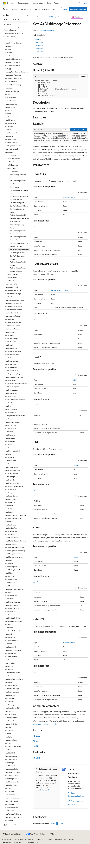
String (75, 465)
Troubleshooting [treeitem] (10, 30)
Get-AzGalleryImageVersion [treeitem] (19, 184)
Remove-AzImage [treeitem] (16, 240)
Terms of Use (6, 842)
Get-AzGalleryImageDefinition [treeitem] (18, 179)
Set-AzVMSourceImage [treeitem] (18, 256)
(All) (35, 226)
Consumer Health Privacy (64, 839)
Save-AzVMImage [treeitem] (16, 246)
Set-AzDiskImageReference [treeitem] (19, 249)
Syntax (38, 39)
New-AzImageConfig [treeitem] (17, 225)
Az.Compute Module (46, 30)
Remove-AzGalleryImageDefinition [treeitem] (18, 229)
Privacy (48, 839)
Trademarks (17, 842)
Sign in (85, 3)
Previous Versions (20, 839)
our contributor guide (44, 788)
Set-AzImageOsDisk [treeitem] (17, 253)
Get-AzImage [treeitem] (14, 187)
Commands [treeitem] (12, 155)
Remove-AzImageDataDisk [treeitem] (19, 243)
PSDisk (74, 380)
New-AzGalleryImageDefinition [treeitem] (18, 213)
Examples (39, 45)
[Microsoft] (4, 3)
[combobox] (15, 20)
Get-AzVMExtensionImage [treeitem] (19, 190)
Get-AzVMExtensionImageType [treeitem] (19, 194)
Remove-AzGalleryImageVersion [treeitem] (18, 235)
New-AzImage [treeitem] (15, 221)
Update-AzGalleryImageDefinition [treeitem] (18, 260)
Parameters (40, 48)
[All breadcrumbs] (35, 17)
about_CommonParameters (43, 724)
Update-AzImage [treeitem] (16, 271)
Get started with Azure (78, 9)
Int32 (76, 557)
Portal (65, 9)
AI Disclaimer (6, 839)
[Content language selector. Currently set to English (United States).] (12, 834)
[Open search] (79, 3)
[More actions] (86, 17)
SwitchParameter (69, 197)
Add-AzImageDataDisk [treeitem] (18, 175)
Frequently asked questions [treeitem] (14, 33)
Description (39, 42)
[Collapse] (27, 15)
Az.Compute (43, 17)
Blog (29, 839)
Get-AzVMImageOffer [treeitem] (17, 203)
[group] (60, 137)
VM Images (53, 17)
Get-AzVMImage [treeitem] (16, 199)
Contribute (39, 839)
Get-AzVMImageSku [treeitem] (17, 209)
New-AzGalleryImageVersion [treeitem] (20, 218)
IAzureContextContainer (59, 290)
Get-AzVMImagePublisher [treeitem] (19, 206)
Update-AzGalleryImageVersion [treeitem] (18, 266)
